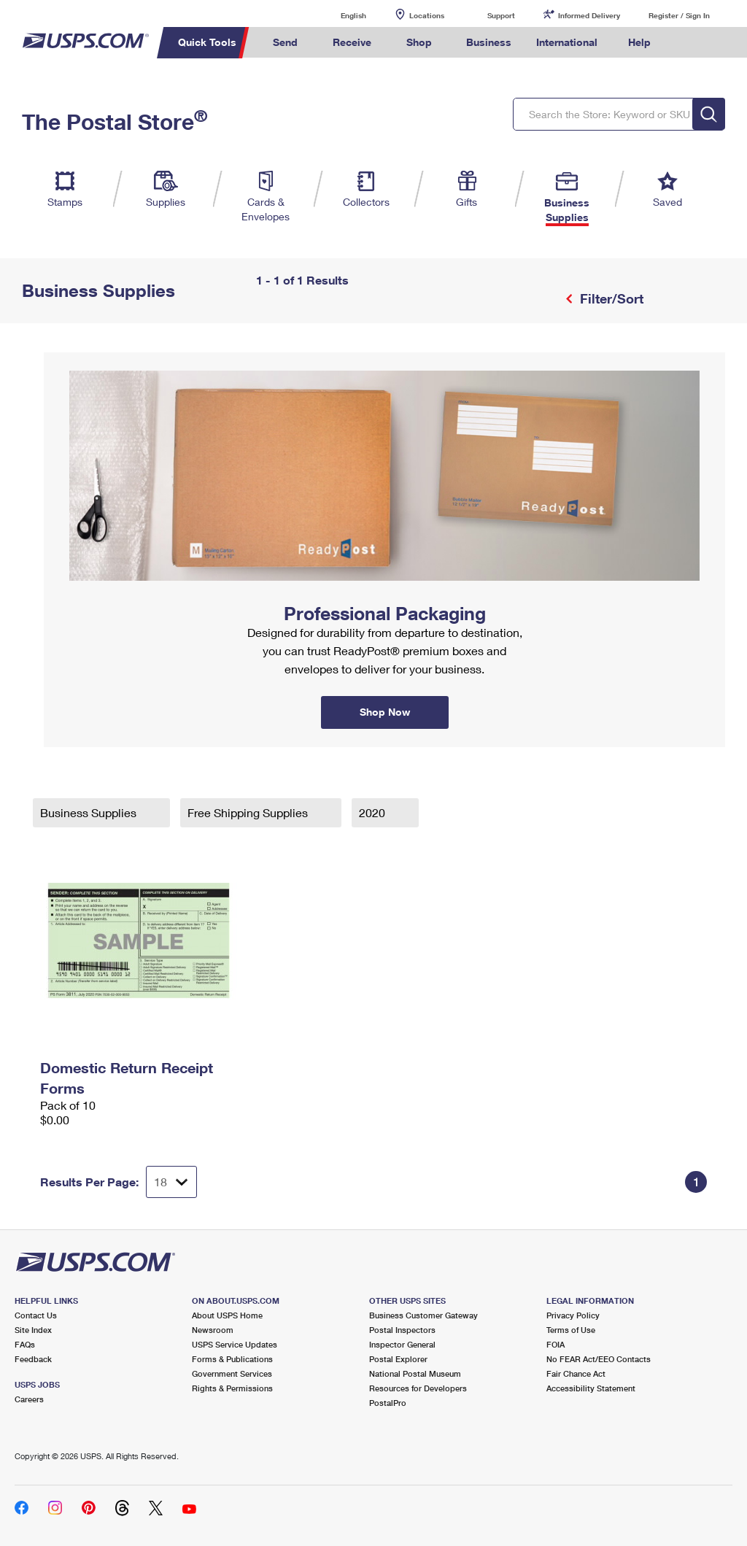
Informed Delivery (589, 15)
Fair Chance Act (575, 1373)
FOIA (555, 1344)
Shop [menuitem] (419, 42)
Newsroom (212, 1329)
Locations (426, 15)
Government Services (232, 1373)
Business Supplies (89, 812)
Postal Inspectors (402, 1329)
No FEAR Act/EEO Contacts (598, 1359)
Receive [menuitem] (352, 42)
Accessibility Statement (590, 1388)
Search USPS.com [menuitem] (688, 42)
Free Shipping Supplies (249, 812)
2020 (373, 812)
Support (501, 15)
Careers (29, 1399)
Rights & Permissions (232, 1388)
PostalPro (387, 1402)
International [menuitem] (566, 42)
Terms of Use (570, 1329)
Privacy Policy (573, 1315)
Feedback (33, 1359)
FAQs (25, 1344)
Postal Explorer (398, 1359)
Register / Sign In (679, 15)
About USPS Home (227, 1315)
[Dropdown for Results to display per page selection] (171, 1182)
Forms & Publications (232, 1359)
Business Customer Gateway (423, 1315)
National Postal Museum (415, 1373)
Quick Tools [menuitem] (207, 42)
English (338, 15)
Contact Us (36, 1315)
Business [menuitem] (488, 42)
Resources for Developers (418, 1388)
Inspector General (402, 1344)
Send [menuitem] (285, 42)
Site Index (33, 1329)
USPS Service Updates (234, 1344)
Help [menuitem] (639, 42)
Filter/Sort (609, 298)
